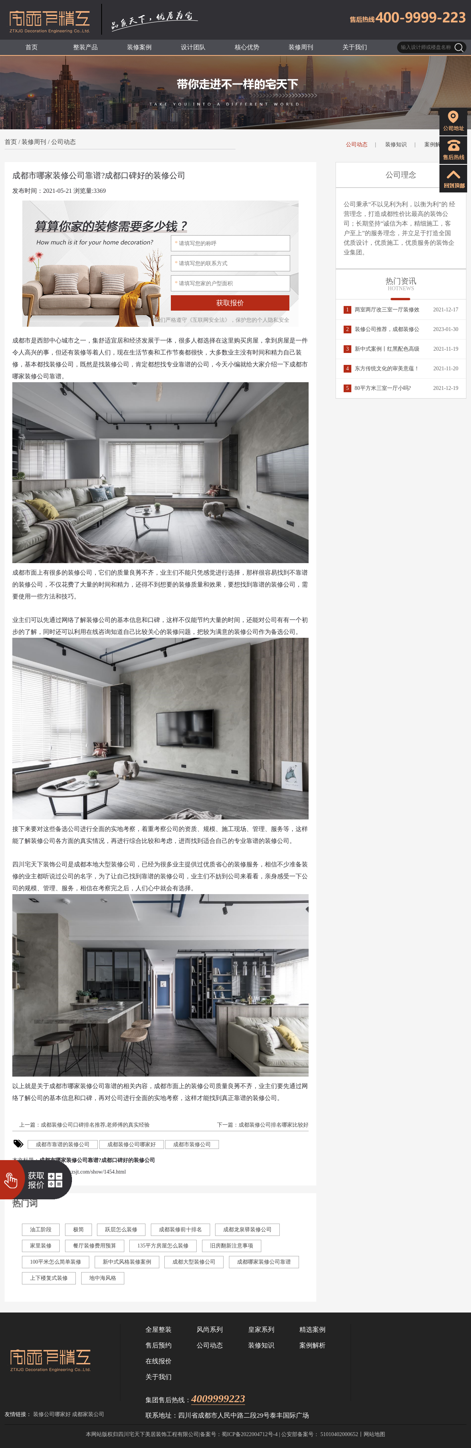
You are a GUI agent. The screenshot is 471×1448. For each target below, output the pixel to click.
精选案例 (312, 1329)
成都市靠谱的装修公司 (63, 1144)
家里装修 (41, 1246)
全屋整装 (158, 1329)
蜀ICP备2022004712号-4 (249, 1434)
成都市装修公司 (192, 1144)
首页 (11, 142)
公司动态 (63, 142)
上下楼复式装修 (49, 1278)
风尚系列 (210, 1329)
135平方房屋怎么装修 (163, 1246)
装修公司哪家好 (52, 1414)
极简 (78, 1229)
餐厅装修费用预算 (94, 1246)
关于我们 (158, 1377)
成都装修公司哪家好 (131, 1144)
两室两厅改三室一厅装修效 (381, 310)
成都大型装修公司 (193, 1262)
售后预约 (158, 1345)
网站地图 (374, 1434)
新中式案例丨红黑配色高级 (381, 349)
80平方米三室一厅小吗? (377, 388)
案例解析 (435, 144)
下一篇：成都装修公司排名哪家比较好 (262, 1125)
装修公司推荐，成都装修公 (381, 329)
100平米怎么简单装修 (55, 1262)
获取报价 (230, 303)
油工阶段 (41, 1229)
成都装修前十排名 (180, 1229)
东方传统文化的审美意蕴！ (381, 368)
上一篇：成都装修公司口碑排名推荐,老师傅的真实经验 (84, 1125)
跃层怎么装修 (121, 1229)
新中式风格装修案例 (127, 1262)
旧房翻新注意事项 (231, 1246)
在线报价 (158, 1361)
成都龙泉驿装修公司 (247, 1229)
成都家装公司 (88, 1414)
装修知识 (396, 144)
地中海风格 (102, 1278)
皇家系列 (261, 1329)
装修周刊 (34, 142)
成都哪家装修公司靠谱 (264, 1262)
